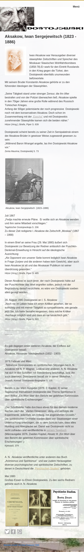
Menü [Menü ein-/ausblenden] (76, 6)
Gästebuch (7, 542)
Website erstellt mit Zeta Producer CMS (21, 545)
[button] (7, 531)
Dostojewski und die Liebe (47, 542)
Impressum (28, 542)
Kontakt (17, 542)
